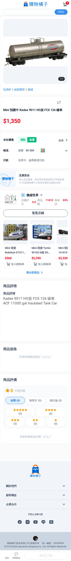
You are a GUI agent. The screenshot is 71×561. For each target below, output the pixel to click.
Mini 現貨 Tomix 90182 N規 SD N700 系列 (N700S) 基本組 (41, 250)
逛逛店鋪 (35, 213)
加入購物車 (15, 264)
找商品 (61, 12)
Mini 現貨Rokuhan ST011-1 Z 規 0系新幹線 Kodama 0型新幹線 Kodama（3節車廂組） (15, 250)
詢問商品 (16, 555)
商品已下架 (46, 555)
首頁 (7, 555)
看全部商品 (35, 272)
